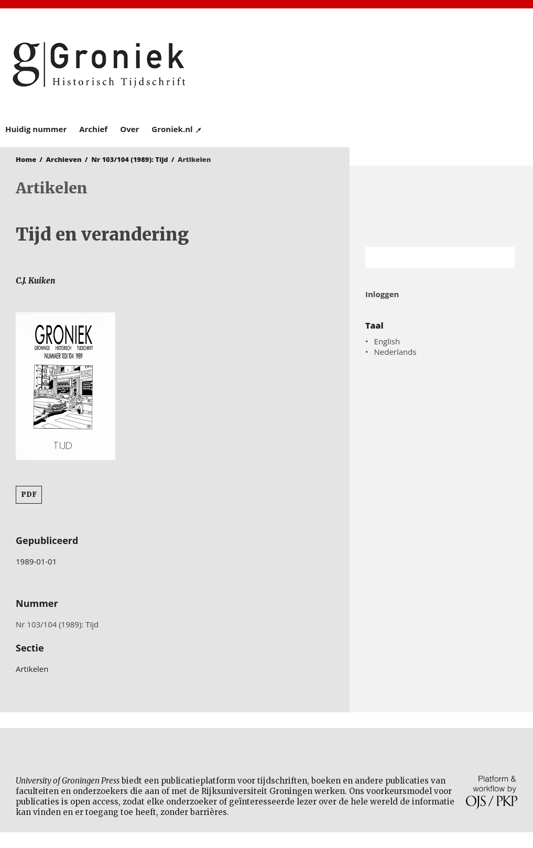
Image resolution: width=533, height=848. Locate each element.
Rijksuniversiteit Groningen (441, 206)
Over (129, 129)
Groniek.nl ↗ (176, 129)
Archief (93, 129)
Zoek (501, 257)
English (387, 341)
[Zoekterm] (426, 257)
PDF (29, 494)
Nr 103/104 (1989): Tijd (129, 159)
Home (26, 159)
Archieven (64, 159)
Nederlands (395, 351)
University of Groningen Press (397, 63)
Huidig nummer (36, 129)
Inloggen (382, 294)
